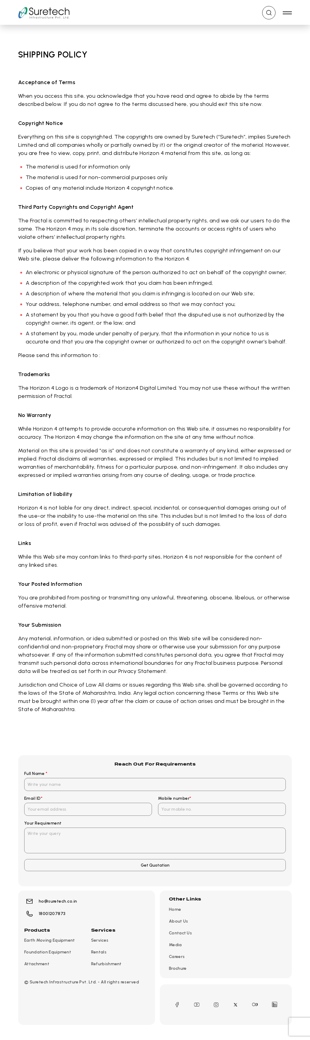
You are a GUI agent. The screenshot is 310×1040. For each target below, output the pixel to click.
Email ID (33, 798)
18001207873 (45, 914)
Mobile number (174, 798)
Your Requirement (43, 823)
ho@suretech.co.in (50, 901)
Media (175, 944)
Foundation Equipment (47, 952)
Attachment (36, 964)
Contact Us (180, 933)
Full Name (35, 773)
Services (99, 940)
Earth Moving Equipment (49, 940)
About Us (178, 921)
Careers (177, 956)
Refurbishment (106, 964)
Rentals (99, 952)
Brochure (177, 968)
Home (175, 909)
